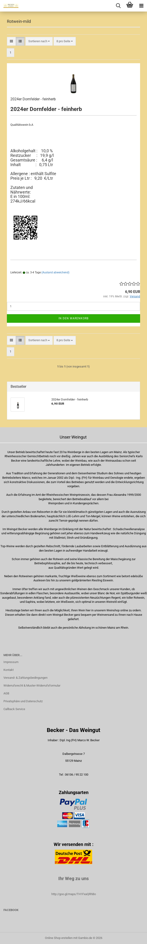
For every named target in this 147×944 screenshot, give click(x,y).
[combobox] (39, 41)
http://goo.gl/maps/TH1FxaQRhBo (73, 894)
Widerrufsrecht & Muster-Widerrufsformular (31, 685)
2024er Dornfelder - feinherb (33, 99)
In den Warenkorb (73, 318)
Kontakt (8, 670)
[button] (11, 41)
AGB (6, 693)
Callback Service (14, 709)
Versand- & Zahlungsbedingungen (25, 677)
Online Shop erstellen (59, 938)
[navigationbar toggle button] (141, 6)
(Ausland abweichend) (55, 272)
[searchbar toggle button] (118, 6)
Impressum (10, 662)
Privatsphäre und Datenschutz (23, 701)
